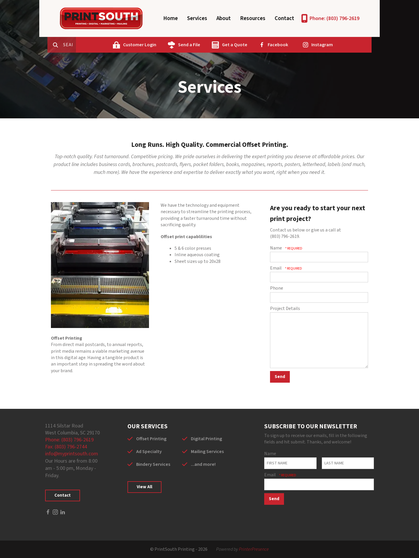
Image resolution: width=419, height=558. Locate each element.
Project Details (285, 308)
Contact (284, 18)
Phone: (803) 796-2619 (334, 18)
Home (170, 18)
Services (197, 18)
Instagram (345, 45)
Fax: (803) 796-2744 (66, 446)
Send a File (212, 45)
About (223, 18)
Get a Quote (257, 45)
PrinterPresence (254, 549)
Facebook (300, 45)
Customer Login (162, 45)
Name (276, 248)
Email (276, 268)
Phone (276, 288)
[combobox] (93, 45)
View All (144, 487)
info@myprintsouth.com (71, 453)
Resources (252, 18)
